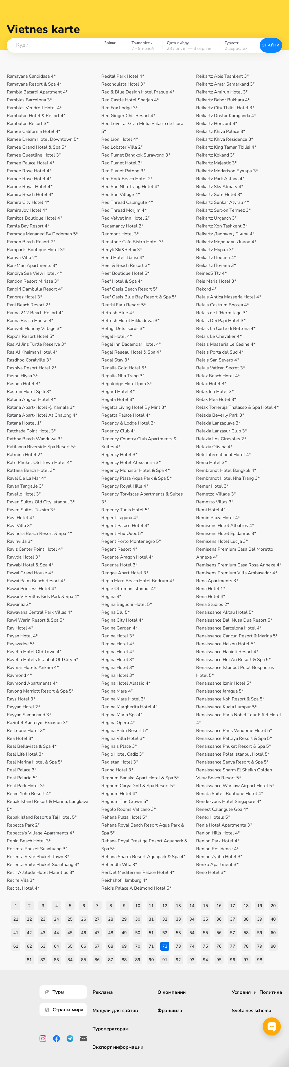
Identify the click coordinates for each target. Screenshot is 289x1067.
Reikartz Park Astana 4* (220, 179)
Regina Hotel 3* (117, 636)
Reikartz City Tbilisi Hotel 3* (225, 108)
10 (137, 905)
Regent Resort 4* (119, 549)
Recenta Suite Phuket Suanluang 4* (43, 864)
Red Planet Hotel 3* (122, 163)
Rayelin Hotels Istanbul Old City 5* (42, 660)
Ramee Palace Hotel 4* (30, 163)
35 (205, 919)
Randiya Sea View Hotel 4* (34, 273)
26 (83, 919)
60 (273, 933)
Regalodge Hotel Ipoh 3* (126, 384)
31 (151, 919)
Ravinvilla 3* (19, 541)
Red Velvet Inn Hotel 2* (125, 218)
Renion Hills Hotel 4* (218, 833)
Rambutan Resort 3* (28, 123)
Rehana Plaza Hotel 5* (124, 817)
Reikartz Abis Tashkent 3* (222, 76)
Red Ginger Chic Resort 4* (128, 116)
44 (56, 933)
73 (178, 946)
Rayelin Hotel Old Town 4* (34, 652)
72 (164, 946)
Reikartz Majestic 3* (216, 163)
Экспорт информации (118, 1047)
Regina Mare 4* (117, 691)
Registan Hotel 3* (119, 762)
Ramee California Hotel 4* (33, 131)
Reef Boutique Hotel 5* (125, 273)
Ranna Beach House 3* (30, 321)
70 (137, 946)
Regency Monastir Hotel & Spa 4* (135, 470)
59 (259, 933)
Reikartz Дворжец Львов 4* (225, 234)
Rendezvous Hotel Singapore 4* (228, 801)
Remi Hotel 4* (210, 510)
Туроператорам (111, 1029)
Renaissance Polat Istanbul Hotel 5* (233, 754)
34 (191, 919)
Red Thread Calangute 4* (127, 202)
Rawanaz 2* (19, 604)
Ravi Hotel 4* (20, 518)
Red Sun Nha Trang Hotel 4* (130, 187)
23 (42, 919)
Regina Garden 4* (119, 628)
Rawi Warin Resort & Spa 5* (35, 620)
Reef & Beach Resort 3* (125, 265)
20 (273, 905)
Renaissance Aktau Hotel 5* (224, 612)
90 (151, 960)
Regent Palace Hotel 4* (125, 526)
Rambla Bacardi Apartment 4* (37, 92)
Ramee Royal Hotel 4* (29, 187)
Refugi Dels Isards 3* (122, 328)
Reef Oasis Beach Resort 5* (129, 289)
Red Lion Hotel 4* (119, 139)
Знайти (271, 45)
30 (137, 919)
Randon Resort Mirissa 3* (33, 281)
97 (246, 960)
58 (246, 933)
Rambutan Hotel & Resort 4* (36, 116)
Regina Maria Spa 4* (122, 715)
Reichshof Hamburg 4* (124, 880)
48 (110, 933)
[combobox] (53, 45)
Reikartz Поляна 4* (216, 258)
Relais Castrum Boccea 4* (222, 305)
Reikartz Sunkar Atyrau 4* (222, 202)
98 (259, 960)
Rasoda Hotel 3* (23, 384)
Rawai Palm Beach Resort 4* (36, 581)
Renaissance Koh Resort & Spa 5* (230, 699)
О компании (171, 992)
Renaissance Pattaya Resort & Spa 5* (234, 738)
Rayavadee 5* (21, 644)
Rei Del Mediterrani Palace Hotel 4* (137, 872)
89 (137, 960)
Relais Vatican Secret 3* (220, 368)
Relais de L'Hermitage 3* (222, 313)
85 (83, 960)
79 (259, 946)
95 (219, 960)
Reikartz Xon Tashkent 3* (222, 226)
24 (56, 919)
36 (219, 919)
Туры (54, 992)
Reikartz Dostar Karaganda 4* (226, 116)
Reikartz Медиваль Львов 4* (226, 242)
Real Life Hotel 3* (25, 754)
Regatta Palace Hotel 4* (125, 415)
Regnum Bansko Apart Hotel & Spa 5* (140, 778)
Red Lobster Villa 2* (122, 147)
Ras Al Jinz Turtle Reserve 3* (36, 344)
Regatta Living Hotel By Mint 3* (133, 407)
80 (273, 946)
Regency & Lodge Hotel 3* (128, 423)
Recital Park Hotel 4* (122, 76)
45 (70, 933)
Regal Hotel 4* (116, 336)
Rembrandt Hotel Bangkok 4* (226, 470)
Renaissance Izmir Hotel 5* (223, 683)
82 (42, 960)
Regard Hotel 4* (118, 392)
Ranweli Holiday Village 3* (34, 328)
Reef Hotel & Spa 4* (122, 281)
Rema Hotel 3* (211, 462)
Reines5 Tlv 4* (211, 273)
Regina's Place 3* (119, 746)
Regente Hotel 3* (119, 565)
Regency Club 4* (118, 431)
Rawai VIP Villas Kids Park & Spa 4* (43, 596)
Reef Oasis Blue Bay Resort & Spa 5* (139, 297)
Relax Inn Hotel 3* (215, 392)
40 (273, 919)
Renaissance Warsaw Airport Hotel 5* (235, 786)
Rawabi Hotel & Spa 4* (30, 565)
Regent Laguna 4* (119, 518)
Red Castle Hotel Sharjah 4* (130, 100)
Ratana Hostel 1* (24, 423)
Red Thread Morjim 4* (123, 210)
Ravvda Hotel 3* (23, 557)
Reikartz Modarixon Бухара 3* (227, 171)
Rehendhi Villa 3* (119, 864)
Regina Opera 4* (118, 723)
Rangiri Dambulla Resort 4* (35, 289)
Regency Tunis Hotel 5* (125, 510)
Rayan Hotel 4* (22, 636)
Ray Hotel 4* (20, 628)
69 (124, 946)
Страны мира (64, 1009)
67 (97, 946)
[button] (53, 45)
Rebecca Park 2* (23, 825)
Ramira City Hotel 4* (28, 202)
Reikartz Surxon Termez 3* (223, 210)
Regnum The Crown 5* (124, 801)
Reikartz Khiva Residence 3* (224, 139)
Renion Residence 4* (217, 849)
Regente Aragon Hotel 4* (127, 557)
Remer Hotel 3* (212, 486)
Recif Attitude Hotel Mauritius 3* (40, 872)
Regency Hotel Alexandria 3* (131, 462)
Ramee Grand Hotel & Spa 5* (36, 147)
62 (29, 946)
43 (42, 933)
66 (83, 946)
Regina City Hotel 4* (122, 620)
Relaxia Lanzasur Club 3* (221, 431)
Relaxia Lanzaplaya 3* (218, 423)
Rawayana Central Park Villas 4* (39, 612)
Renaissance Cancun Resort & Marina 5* (237, 636)
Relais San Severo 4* (217, 360)
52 (164, 933)
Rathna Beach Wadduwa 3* (34, 439)
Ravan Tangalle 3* (25, 486)
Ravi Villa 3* (19, 526)
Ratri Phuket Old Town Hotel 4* (39, 462)
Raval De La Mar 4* (26, 478)
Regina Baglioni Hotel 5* (126, 604)
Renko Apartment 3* (217, 864)
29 (124, 919)
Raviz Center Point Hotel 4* (35, 549)
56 (219, 933)
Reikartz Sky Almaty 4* (219, 187)
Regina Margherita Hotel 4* (129, 707)
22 (29, 919)
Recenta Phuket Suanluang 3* (37, 849)
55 (205, 933)
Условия (241, 992)
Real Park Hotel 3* (26, 786)
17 (232, 905)
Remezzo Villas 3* (214, 502)
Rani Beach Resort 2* (28, 305)
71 (151, 946)
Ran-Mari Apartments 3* (32, 265)
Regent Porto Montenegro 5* (131, 541)
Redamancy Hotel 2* (122, 226)
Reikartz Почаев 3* (216, 265)
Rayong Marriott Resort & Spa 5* (40, 691)
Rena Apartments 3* (217, 581)
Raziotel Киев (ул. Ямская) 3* (37, 723)
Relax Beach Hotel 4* (218, 376)
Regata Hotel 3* (117, 399)
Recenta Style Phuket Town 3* (38, 857)
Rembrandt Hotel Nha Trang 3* (228, 478)
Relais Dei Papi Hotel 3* (221, 321)
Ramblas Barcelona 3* (29, 100)
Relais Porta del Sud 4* (220, 352)
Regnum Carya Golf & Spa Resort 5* (138, 786)
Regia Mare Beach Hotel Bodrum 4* (137, 581)
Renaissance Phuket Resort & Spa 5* (233, 746)
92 (178, 960)
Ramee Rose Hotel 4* (29, 171)
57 (232, 933)
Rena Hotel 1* (210, 589)
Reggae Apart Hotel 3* (124, 573)
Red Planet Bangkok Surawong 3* (135, 155)
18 (246, 905)
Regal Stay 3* (115, 360)
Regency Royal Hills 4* (124, 486)
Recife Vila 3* (20, 880)
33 (178, 919)
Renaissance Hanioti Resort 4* (227, 652)
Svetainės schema (251, 1010)
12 (164, 905)
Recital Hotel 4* (23, 888)
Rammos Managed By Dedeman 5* (42, 234)
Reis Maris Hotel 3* (216, 281)
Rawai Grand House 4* (30, 573)
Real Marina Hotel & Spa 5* (35, 762)
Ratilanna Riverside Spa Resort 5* (41, 447)
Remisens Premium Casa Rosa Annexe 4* (238, 565)
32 (164, 919)
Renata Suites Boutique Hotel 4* (229, 794)
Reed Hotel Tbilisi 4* (122, 258)
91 (164, 960)
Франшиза (169, 1010)
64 (56, 946)
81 (29, 960)
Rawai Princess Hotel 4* (31, 589)
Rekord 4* (206, 289)
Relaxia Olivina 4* (214, 447)
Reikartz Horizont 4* (216, 123)
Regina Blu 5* (115, 612)
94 (205, 960)
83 (56, 960)
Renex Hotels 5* (213, 817)
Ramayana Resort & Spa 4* (34, 84)
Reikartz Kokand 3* (215, 155)
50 (137, 933)
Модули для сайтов (115, 1010)
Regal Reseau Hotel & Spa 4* (131, 352)
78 (246, 946)
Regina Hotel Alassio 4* (125, 683)
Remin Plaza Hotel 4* (218, 518)
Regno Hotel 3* (117, 770)
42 (29, 933)
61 (15, 946)
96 (232, 960)
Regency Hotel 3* (119, 455)
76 (219, 946)
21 (15, 919)
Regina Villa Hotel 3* (122, 738)
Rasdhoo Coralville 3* (29, 360)
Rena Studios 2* (212, 604)
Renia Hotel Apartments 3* (224, 825)
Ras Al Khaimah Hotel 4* (32, 352)
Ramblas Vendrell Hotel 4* (34, 108)
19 (259, 905)
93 (191, 960)
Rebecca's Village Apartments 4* (40, 833)
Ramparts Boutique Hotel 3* (36, 250)
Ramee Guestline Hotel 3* (34, 155)
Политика (270, 992)
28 (110, 919)
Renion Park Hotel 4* (217, 841)
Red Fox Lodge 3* (119, 108)
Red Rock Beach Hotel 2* (127, 179)
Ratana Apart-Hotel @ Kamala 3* (41, 407)
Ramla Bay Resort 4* (28, 226)
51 (151, 933)
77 (232, 946)
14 (191, 905)
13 (178, 905)
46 (83, 933)
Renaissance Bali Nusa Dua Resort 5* (234, 620)
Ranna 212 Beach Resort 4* (35, 313)
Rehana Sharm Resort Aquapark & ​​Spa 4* (143, 857)
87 (110, 960)
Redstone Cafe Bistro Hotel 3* (132, 242)
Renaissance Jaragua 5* (220, 691)
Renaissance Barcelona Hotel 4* (229, 628)
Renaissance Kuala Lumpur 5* (226, 707)
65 (70, 946)
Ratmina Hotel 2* (24, 455)
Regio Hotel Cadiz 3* (122, 754)
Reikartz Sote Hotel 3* (219, 194)
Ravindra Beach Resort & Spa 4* (39, 533)
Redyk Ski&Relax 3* (121, 250)
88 (124, 960)
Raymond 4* (19, 675)
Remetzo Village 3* (216, 494)
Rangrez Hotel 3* (24, 297)
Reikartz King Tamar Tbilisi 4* (226, 147)
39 (259, 919)
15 (205, 905)
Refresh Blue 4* (117, 313)
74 (191, 946)
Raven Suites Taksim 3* (31, 510)
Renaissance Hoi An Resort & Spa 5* (233, 660)
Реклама (103, 992)
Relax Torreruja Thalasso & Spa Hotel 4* (237, 407)
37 (232, 919)
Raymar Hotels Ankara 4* (33, 667)
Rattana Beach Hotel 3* (31, 470)
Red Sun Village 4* (120, 194)
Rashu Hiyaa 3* (22, 376)
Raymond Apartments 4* (32, 683)
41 (15, 933)
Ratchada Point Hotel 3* (31, 431)
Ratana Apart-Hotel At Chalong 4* (42, 415)
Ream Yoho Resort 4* (29, 794)
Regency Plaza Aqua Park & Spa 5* (136, 478)
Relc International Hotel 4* (223, 455)
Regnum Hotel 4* (119, 794)
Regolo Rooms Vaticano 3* (128, 809)
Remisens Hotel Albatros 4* (225, 526)
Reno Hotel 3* (210, 872)
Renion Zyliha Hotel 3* (219, 857)
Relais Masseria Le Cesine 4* (225, 344)
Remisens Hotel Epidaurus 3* (226, 533)
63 (42, 946)
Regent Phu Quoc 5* (122, 533)
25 (70, 919)
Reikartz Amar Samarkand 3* (225, 84)
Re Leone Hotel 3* (26, 730)
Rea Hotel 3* (20, 738)
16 (219, 905)
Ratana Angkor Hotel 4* (31, 399)
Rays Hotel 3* (21, 699)
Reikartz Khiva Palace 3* (220, 131)
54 (191, 933)
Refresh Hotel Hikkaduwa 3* (130, 321)
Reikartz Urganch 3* (216, 218)
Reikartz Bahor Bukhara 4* (223, 100)
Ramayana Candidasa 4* (31, 76)
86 (97, 960)
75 (205, 946)
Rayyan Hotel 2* (23, 707)
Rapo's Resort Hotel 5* (30, 336)
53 (178, 933)
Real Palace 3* (21, 770)
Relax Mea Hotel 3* (216, 399)
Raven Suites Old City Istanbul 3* (41, 502)
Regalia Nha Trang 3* (122, 376)
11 (151, 905)
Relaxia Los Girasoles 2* (221, 439)
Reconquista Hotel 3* (123, 84)
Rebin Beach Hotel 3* (29, 841)
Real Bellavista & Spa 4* (31, 746)
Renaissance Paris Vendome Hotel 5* (234, 730)
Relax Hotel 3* (211, 384)
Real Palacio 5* (22, 778)
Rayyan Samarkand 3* (29, 715)
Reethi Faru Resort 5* (123, 305)
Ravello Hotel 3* (24, 494)
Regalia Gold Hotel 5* (123, 368)
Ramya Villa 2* (22, 258)
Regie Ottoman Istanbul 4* (128, 589)
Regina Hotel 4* (117, 644)
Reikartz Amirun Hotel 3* (222, 92)
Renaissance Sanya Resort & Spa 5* (232, 762)
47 (97, 933)
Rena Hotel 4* (210, 596)
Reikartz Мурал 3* (215, 250)
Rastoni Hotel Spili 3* (29, 392)
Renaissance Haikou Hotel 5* (225, 644)
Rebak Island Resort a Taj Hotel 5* (42, 817)
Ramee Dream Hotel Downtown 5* (42, 139)
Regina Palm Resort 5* (124, 730)
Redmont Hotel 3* (120, 234)
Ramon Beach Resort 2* (31, 242)
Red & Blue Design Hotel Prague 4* (137, 92)
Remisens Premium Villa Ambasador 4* (236, 573)
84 (70, 960)
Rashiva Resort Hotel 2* (31, 368)
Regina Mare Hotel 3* (123, 699)
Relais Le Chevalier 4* (219, 336)
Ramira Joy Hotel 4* (27, 210)
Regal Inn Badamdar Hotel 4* (131, 344)
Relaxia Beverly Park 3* (220, 415)
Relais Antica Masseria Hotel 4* (228, 297)
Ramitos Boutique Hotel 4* (34, 218)
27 (97, 919)
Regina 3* (111, 596)
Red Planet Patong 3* (123, 171)
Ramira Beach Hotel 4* (30, 194)
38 (246, 919)
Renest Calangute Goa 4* (222, 809)
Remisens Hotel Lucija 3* (222, 541)
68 (110, 946)
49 (124, 933)
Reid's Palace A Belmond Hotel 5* (136, 888)
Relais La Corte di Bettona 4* (225, 328)
